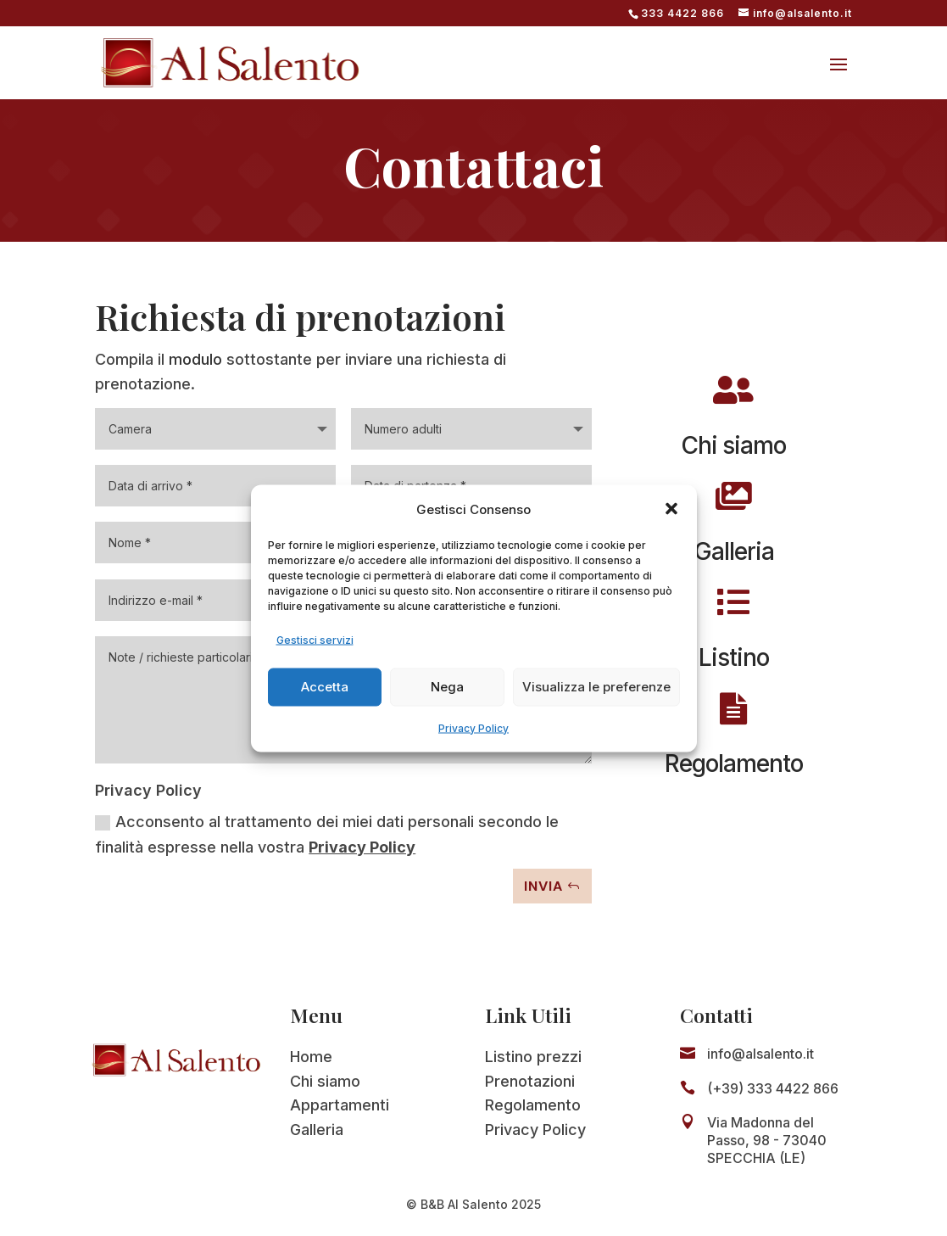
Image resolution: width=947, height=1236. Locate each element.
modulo (195, 359)
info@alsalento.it (760, 1053)
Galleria (316, 1129)
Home (311, 1056)
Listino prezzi (533, 1056)
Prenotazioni (530, 1081)
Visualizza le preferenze (596, 687)
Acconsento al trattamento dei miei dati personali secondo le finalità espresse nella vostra (327, 835)
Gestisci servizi (315, 639)
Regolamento (533, 1105)
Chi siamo (325, 1081)
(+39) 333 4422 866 (772, 1088)
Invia (543, 886)
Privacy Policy (473, 727)
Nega (447, 687)
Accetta (324, 687)
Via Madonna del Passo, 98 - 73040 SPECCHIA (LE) (767, 1140)
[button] (671, 509)
